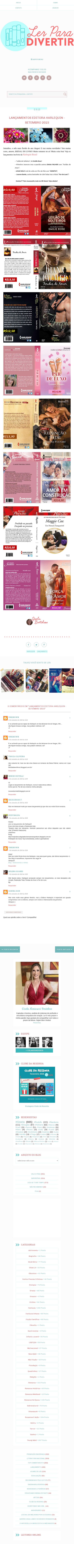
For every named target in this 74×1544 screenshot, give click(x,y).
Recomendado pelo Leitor (36, 1480)
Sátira (33, 1423)
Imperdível (36, 1178)
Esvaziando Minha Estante (36, 1493)
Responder (12, 731)
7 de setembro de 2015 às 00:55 (18, 818)
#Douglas (25, 1125)
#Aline (44, 1137)
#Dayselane (28, 1144)
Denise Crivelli (16, 776)
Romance (32, 1383)
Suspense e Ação (32, 1417)
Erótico (33, 1302)
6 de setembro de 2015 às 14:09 (18, 779)
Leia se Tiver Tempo (36, 1182)
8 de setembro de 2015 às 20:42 (18, 894)
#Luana (51, 1130)
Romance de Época (32, 1400)
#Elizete (28, 1141)
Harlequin (31, 651)
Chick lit (32, 1268)
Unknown (13, 717)
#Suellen (20, 1144)
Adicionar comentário (13, 912)
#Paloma (31, 1139)
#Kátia (49, 1141)
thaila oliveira (16, 756)
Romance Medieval (32, 1394)
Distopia (32, 1285)
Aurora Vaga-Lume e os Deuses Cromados (37, 1519)
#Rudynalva (46, 1144)
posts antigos (64, 949)
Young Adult (32, 1440)
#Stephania (36, 1137)
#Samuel (28, 1127)
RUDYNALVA (14, 815)
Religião (33, 1377)
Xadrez (33, 1435)
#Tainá (39, 1127)
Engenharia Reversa (36, 1484)
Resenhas (37, 1023)
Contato (18, 8)
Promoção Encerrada (36, 1454)
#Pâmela (53, 1134)
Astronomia (33, 1250)
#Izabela (41, 1139)
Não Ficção (32, 1360)
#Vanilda (22, 1134)
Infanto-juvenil (32, 1337)
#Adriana (39, 1125)
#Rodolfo (38, 1122)
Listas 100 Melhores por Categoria (36, 1515)
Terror (32, 1429)
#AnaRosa (19, 1141)
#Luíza (55, 1132)
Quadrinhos (32, 1371)
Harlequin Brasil (30, 154)
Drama (32, 1291)
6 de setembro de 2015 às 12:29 (18, 759)
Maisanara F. (15, 800)
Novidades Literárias (36, 1489)
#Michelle (52, 1139)
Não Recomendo (36, 1187)
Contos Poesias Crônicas (32, 1279)
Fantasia (32, 1308)
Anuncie (55, 8)
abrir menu (37, 59)
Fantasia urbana (32, 1314)
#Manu (18, 1130)
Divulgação (36, 1476)
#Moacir (56, 1141)
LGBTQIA (32, 1342)
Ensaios (33, 1296)
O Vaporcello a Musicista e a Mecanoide (37, 1523)
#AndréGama (33, 1132)
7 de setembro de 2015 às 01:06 (18, 850)
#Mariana (37, 1144)
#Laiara (43, 1134)
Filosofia (33, 1325)
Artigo (36, 1497)
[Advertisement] (37, 1218)
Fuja (37, 1191)
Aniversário (36, 1510)
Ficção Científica (32, 1319)
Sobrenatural (32, 1406)
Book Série (32, 1262)
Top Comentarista (36, 1463)
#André (18, 1137)
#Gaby (40, 1130)
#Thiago (33, 1134)
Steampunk (33, 1411)
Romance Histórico (32, 1388)
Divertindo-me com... (36, 1506)
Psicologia (33, 1365)
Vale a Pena (36, 1174)
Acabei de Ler (35, 1471)
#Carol (18, 1127)
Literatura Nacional (36, 1458)
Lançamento (42, 651)
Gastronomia (33, 1331)
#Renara (29, 1130)
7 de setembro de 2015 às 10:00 (18, 874)
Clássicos (32, 1273)
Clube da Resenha (36, 1502)
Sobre (55, 2)
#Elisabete (19, 1132)
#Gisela (20, 1121)
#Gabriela (45, 1132)
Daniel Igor (14, 891)
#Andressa (51, 1127)
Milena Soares (15, 871)
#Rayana (26, 1137)
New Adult (32, 1354)
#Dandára (53, 1137)
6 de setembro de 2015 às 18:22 (18, 803)
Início (18, 2)
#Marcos (51, 1125)
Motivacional (32, 1348)
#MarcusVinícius (39, 1141)
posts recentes (10, 949)
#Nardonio (53, 1122)
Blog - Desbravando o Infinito (18, 863)
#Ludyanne (19, 1139)
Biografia (32, 1256)
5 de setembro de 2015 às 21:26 (18, 720)
